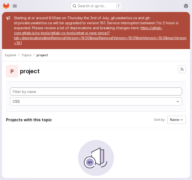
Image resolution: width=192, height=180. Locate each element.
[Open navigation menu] (15, 6)
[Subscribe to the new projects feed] (182, 69)
